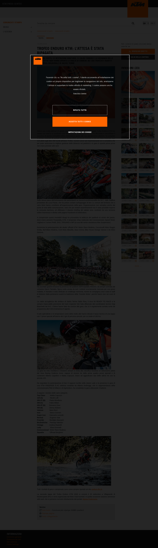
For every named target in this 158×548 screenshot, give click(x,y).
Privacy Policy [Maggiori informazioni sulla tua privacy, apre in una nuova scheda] (77, 93)
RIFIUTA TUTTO (80, 110)
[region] (79, 97)
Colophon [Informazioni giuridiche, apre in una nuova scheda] (83, 93)
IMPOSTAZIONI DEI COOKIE (80, 132)
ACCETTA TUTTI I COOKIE (80, 121)
